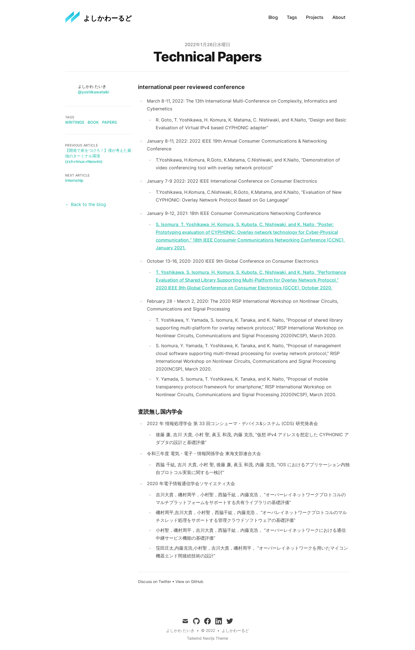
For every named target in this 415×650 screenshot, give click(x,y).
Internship (74, 180)
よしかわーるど (235, 630)
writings (74, 122)
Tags (292, 17)
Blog (273, 17)
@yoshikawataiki (93, 92)
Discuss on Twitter (154, 581)
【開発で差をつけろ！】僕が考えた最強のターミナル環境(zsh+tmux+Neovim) (98, 156)
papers (109, 122)
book (93, 122)
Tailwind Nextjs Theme (207, 638)
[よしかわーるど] (98, 17)
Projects (314, 17)
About (338, 17)
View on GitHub (189, 581)
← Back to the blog (85, 204)
